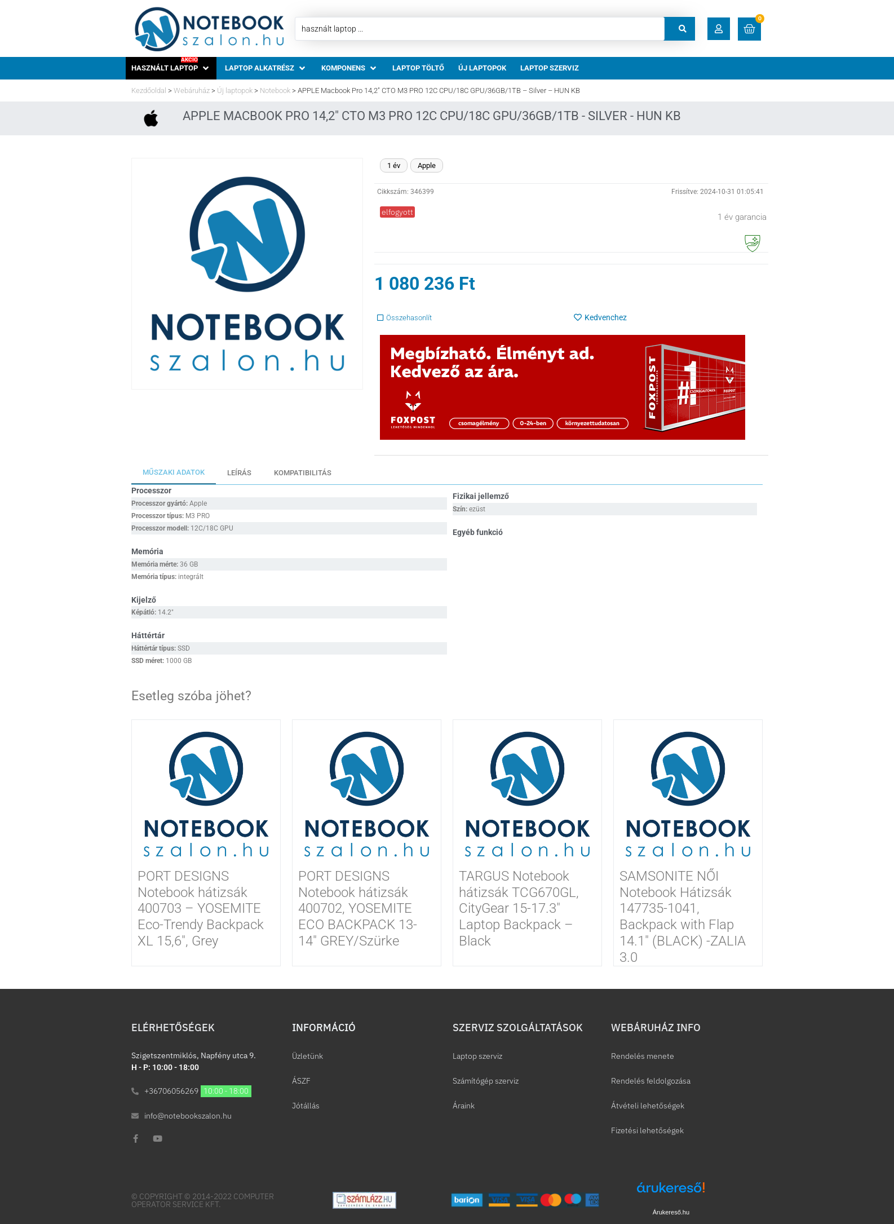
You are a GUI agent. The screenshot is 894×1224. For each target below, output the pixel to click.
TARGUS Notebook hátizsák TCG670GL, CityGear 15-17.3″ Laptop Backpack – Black (519, 908)
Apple (427, 165)
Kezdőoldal (148, 90)
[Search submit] (682, 28)
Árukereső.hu (671, 1212)
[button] (719, 29)
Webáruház (192, 90)
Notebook (275, 90)
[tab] (173, 473)
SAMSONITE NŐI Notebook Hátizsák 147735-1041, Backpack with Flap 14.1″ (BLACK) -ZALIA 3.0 (682, 916)
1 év (393, 165)
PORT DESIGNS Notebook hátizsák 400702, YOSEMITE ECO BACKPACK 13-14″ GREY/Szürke (357, 908)
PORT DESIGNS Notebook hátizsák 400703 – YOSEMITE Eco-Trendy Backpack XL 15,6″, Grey (201, 908)
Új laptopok (235, 90)
